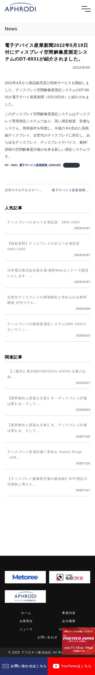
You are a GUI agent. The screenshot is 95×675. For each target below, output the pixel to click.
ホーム (26, 613)
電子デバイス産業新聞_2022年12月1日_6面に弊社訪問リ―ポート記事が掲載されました (71, 190)
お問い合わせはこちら (29, 666)
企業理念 (26, 621)
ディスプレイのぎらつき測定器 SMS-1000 (43, 222)
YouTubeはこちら (76, 666)
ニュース (26, 629)
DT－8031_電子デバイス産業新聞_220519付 (33, 165)
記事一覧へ (47, 516)
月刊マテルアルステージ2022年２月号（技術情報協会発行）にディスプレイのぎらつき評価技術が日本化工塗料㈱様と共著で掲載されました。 (24, 190)
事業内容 (68, 613)
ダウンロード (71, 165)
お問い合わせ (47, 637)
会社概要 (68, 621)
